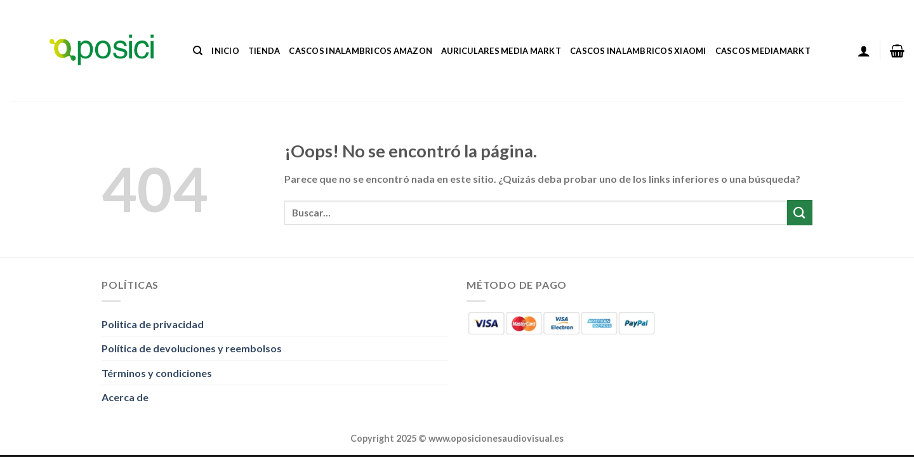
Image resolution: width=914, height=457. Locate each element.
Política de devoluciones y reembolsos (192, 348)
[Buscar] (197, 51)
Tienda (264, 51)
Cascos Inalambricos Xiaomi (638, 51)
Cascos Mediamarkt (763, 51)
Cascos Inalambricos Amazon (360, 51)
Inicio (225, 51)
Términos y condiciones (157, 373)
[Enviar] (799, 212)
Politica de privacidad (153, 324)
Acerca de (125, 397)
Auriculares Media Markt (501, 51)
